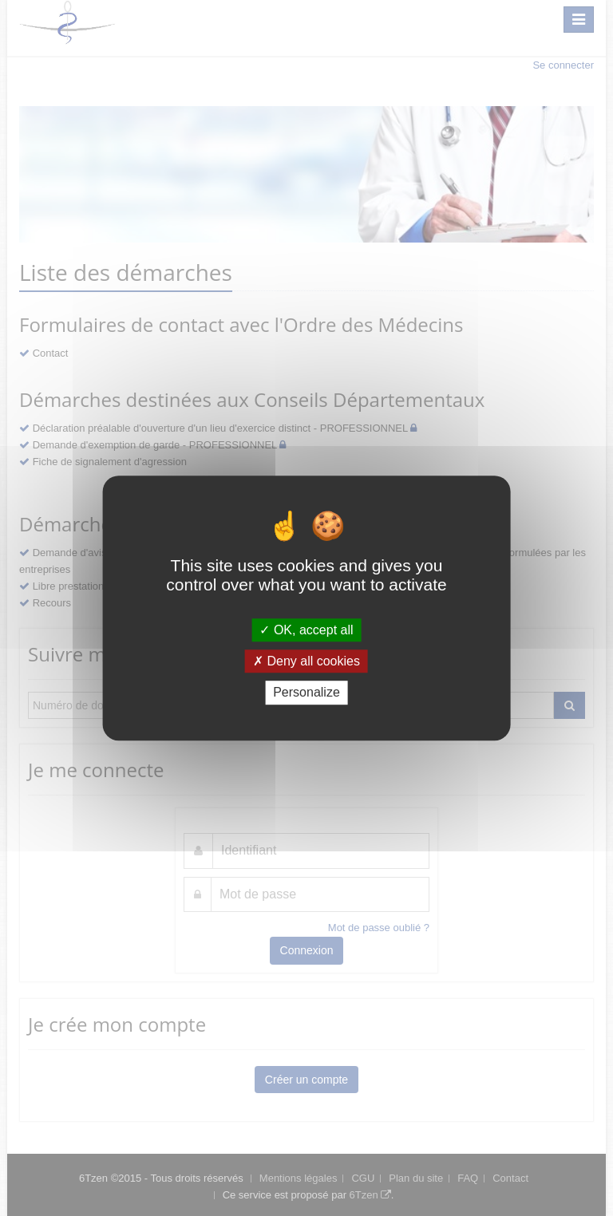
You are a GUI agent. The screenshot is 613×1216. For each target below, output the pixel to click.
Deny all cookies (306, 661)
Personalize (306, 693)
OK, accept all (306, 630)
